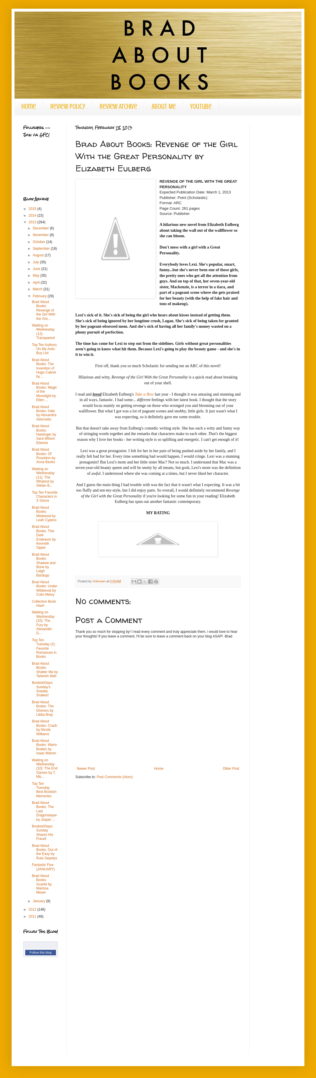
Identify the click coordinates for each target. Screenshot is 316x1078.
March (38, 289)
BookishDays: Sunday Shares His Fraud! (42, 832)
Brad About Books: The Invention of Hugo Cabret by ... (44, 368)
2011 (33, 916)
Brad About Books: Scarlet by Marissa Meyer (42, 884)
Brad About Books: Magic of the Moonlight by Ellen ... (44, 391)
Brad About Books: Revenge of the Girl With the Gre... (43, 310)
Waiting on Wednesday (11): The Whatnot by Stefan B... (43, 477)
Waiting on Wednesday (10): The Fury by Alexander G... (43, 622)
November (41, 235)
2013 (33, 222)
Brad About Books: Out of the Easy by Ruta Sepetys (44, 852)
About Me (164, 106)
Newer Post (86, 769)
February (40, 296)
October (39, 242)
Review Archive (118, 106)
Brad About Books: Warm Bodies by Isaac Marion (44, 747)
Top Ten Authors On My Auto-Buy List (44, 349)
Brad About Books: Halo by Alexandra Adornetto (44, 413)
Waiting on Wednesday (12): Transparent (43, 331)
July (36, 262)
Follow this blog (41, 952)
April (37, 282)
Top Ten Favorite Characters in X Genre (45, 496)
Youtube (201, 106)
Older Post (231, 769)
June (37, 269)
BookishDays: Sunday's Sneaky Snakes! (42, 689)
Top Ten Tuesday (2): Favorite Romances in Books (44, 648)
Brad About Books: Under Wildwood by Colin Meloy (44, 588)
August (39, 255)
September (42, 249)
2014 (33, 215)
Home (28, 106)
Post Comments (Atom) (115, 777)
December (41, 228)
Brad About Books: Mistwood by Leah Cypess (44, 514)
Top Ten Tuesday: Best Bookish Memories (44, 790)
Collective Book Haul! (44, 603)
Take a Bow (144, 394)
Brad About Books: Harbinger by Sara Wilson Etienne (44, 434)
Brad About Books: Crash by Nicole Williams (44, 727)
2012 (33, 909)
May (36, 275)
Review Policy (67, 106)
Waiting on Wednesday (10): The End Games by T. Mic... (44, 768)
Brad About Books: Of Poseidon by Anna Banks (43, 455)
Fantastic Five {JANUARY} (43, 867)
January (39, 901)
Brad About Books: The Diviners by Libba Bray (43, 708)
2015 (33, 209)
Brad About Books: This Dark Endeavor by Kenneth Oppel (44, 537)
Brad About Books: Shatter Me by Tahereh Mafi (45, 670)
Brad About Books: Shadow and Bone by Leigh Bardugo (44, 564)
